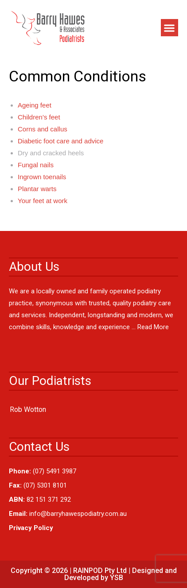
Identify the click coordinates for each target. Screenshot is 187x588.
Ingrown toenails (42, 177)
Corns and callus (42, 129)
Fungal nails (36, 165)
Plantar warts (37, 188)
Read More (153, 327)
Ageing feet (34, 105)
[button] (169, 27)
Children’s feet (39, 117)
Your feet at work (42, 200)
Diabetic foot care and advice (60, 141)
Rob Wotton (28, 409)
